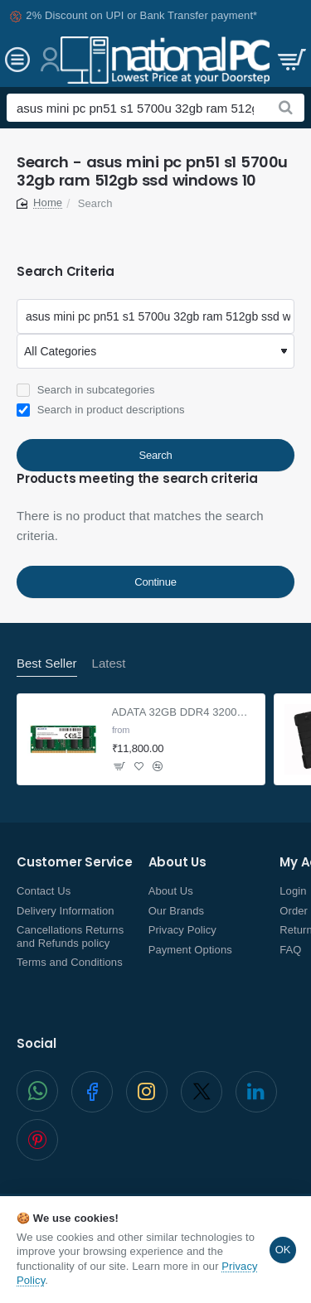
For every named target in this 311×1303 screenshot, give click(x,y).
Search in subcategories (85, 390)
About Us (177, 863)
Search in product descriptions (101, 410)
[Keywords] (155, 316)
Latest (109, 663)
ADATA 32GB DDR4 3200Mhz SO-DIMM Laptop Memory (183, 712)
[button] (139, 767)
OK (282, 1249)
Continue (155, 582)
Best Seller (47, 663)
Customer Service (75, 863)
